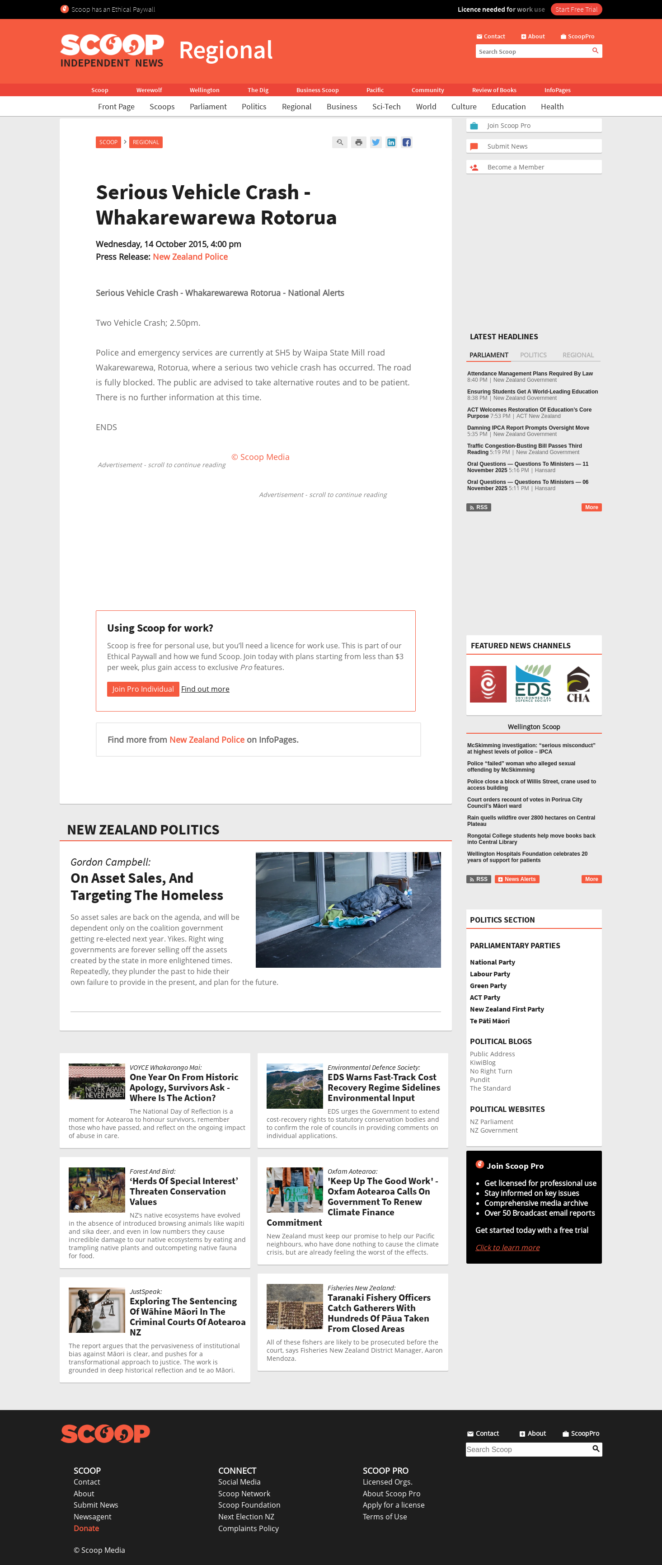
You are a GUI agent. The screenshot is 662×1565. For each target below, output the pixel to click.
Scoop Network (244, 1493)
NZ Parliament (491, 1121)
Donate (86, 1528)
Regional (297, 106)
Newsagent (93, 1516)
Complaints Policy (248, 1528)
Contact (87, 1481)
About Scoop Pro (392, 1493)
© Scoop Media (99, 1550)
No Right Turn (491, 1071)
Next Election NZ (246, 1516)
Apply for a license (394, 1505)
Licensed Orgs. (388, 1481)
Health (552, 106)
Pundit (480, 1079)
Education (509, 106)
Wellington (205, 90)
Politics (254, 106)
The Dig (258, 90)
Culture (464, 106)
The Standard (490, 1088)
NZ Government (494, 1130)
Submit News (96, 1505)
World (426, 106)
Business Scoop (317, 90)
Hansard (545, 470)
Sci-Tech (386, 106)
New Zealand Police (190, 256)
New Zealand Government (525, 380)
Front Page (116, 106)
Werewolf (149, 90)
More (591, 507)
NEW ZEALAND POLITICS (143, 829)
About (84, 1493)
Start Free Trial (576, 9)
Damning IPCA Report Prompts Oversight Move (528, 428)
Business (342, 106)
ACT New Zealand (538, 416)
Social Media (239, 1481)
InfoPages (558, 90)
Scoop (99, 90)
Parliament (208, 106)
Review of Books (494, 90)
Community (428, 90)
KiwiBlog (483, 1062)
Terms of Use (385, 1516)
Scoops (162, 106)
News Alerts (517, 879)
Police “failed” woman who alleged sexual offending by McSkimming (521, 766)
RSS (478, 507)
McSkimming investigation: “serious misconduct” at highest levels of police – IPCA (531, 748)
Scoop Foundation (249, 1505)
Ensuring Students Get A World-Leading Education (532, 392)
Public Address (492, 1054)
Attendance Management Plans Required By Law (530, 373)
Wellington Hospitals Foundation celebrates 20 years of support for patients (527, 857)
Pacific (375, 90)
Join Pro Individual (143, 689)
